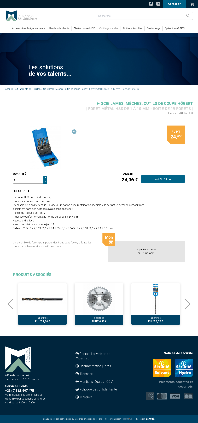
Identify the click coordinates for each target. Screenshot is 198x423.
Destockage (153, 28)
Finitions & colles (132, 28)
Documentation (91, 366)
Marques (86, 397)
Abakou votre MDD (84, 28)
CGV (109, 382)
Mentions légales (92, 382)
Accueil (9, 89)
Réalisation (145, 419)
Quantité (19, 173)
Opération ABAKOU (175, 28)
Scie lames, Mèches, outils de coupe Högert (65, 89)
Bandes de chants (59, 28)
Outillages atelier (109, 28)
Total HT (127, 173)
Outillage (37, 89)
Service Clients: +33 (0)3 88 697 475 (19, 388)
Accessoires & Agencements (28, 28)
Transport (86, 374)
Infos (107, 366)
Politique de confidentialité (98, 389)
